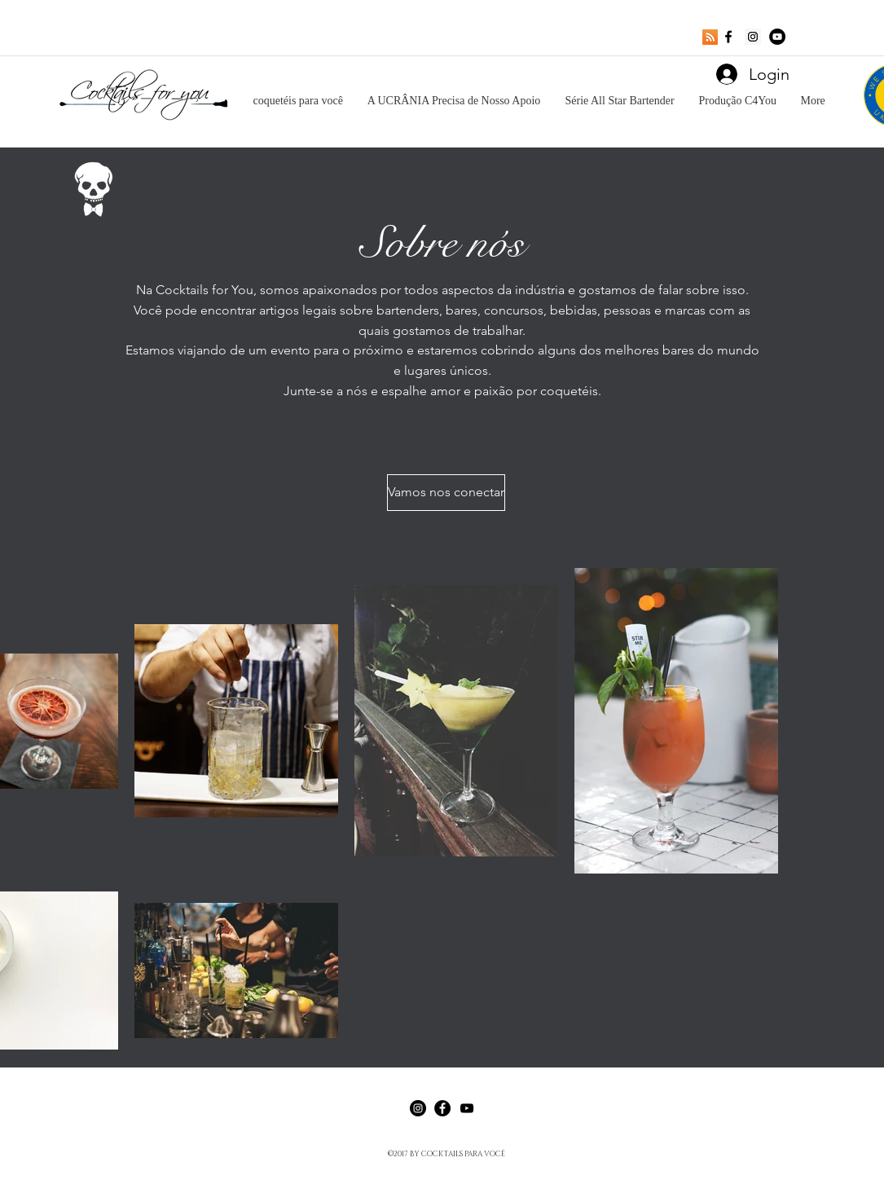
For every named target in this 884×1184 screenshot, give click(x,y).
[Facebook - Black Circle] (442, 1108)
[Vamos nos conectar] (446, 492)
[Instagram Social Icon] (753, 37)
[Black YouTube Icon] (467, 1108)
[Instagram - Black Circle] (418, 1108)
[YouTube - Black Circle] (777, 37)
